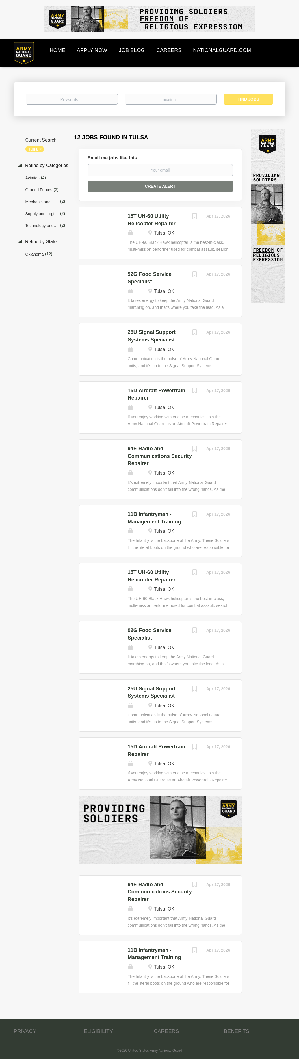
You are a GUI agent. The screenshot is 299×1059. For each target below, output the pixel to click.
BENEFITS (236, 1031)
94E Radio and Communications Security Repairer (160, 456)
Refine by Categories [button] (46, 165)
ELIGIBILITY (98, 1031)
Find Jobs (248, 99)
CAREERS (166, 1031)
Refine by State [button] (40, 241)
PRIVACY (25, 1031)
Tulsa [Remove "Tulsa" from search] (33, 149)
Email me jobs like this (112, 157)
